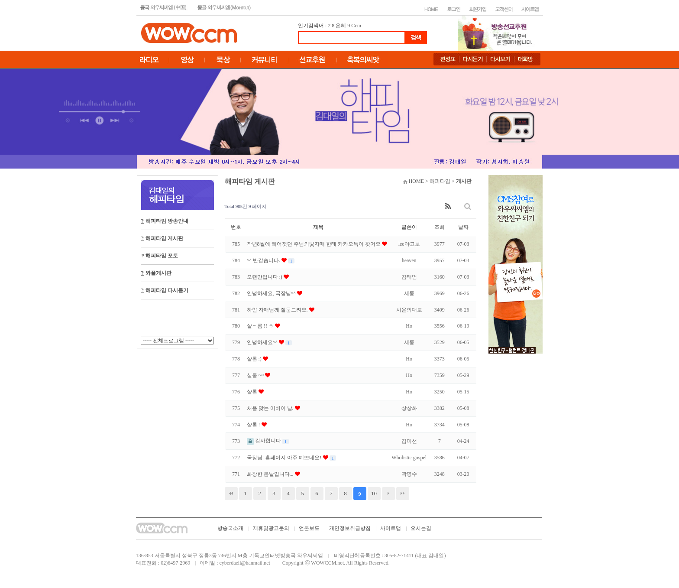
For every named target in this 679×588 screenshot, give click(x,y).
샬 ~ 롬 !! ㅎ (261, 326)
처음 (231, 493)
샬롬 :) (255, 359)
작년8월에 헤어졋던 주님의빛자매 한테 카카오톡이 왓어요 (314, 244)
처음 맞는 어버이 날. (271, 408)
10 (374, 493)
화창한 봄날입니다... (271, 474)
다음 (388, 493)
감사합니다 (264, 441)
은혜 (341, 26)
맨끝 (402, 493)
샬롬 (253, 392)
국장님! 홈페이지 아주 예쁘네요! (285, 458)
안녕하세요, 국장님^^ (272, 293)
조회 (439, 227)
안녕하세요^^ (263, 342)
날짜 (463, 227)
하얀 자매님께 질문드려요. (278, 310)
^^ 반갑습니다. (264, 260)
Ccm (356, 26)
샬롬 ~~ (256, 375)
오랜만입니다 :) (265, 277)
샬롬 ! (254, 425)
